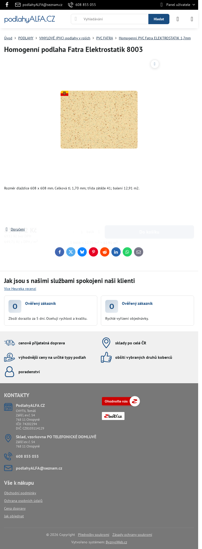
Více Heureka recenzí (20, 288)
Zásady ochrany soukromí (132, 534)
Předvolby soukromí (93, 534)
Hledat (159, 19)
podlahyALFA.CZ (29, 19)
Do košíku (149, 205)
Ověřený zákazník (40, 303)
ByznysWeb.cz (116, 542)
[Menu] (192, 19)
